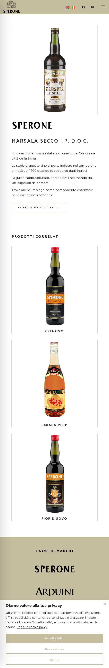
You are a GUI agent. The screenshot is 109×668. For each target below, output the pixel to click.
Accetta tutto (54, 638)
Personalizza (54, 649)
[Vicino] (105, 604)
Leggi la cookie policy (32, 627)
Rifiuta (54, 660)
